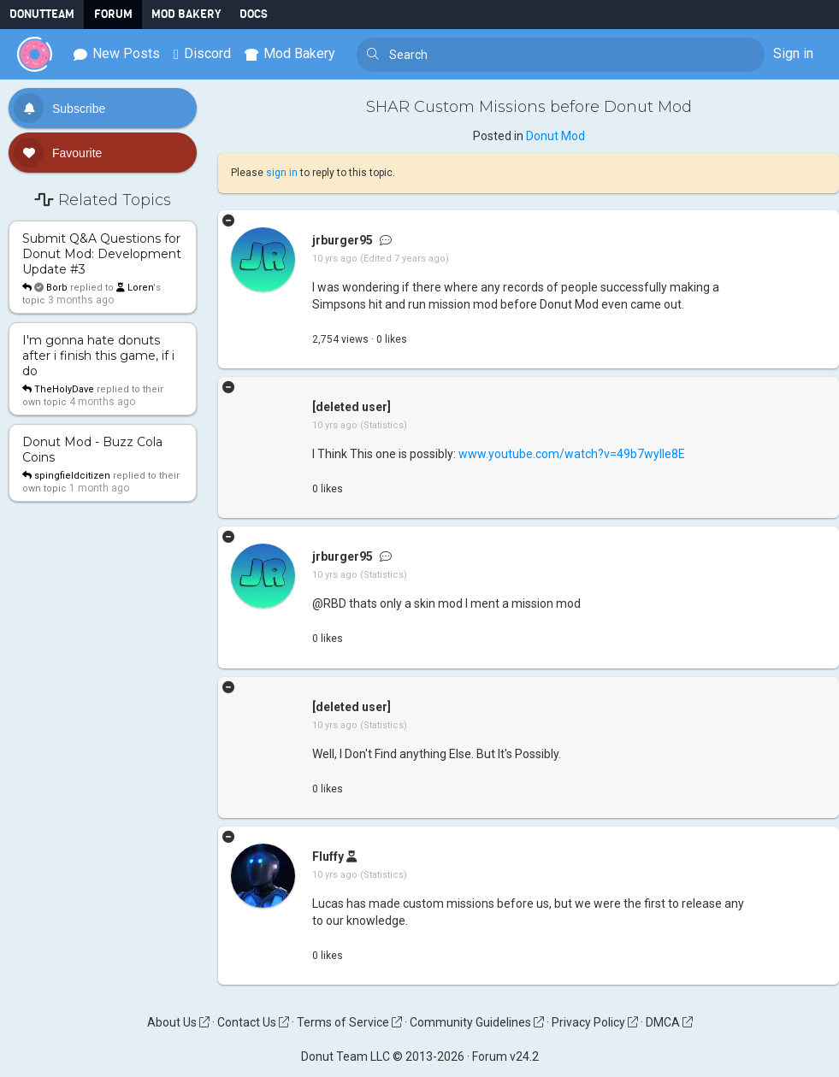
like (391, 339)
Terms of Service (349, 1022)
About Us (178, 1022)
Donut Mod (555, 136)
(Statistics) (383, 425)
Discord (202, 53)
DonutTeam (41, 14)
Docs (253, 14)
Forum (113, 14)
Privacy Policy (595, 1022)
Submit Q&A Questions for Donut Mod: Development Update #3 (101, 254)
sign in (282, 173)
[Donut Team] (34, 54)
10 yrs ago (334, 258)
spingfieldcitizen (72, 475)
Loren (134, 287)
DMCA (669, 1022)
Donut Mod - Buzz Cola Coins (92, 449)
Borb (57, 287)
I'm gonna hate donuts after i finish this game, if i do (98, 356)
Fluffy (328, 856)
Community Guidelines (477, 1022)
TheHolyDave (64, 389)
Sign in (793, 53)
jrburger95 (342, 240)
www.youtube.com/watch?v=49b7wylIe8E (571, 454)
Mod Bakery (186, 14)
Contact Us (253, 1022)
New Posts (117, 53)
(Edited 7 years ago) (404, 258)
